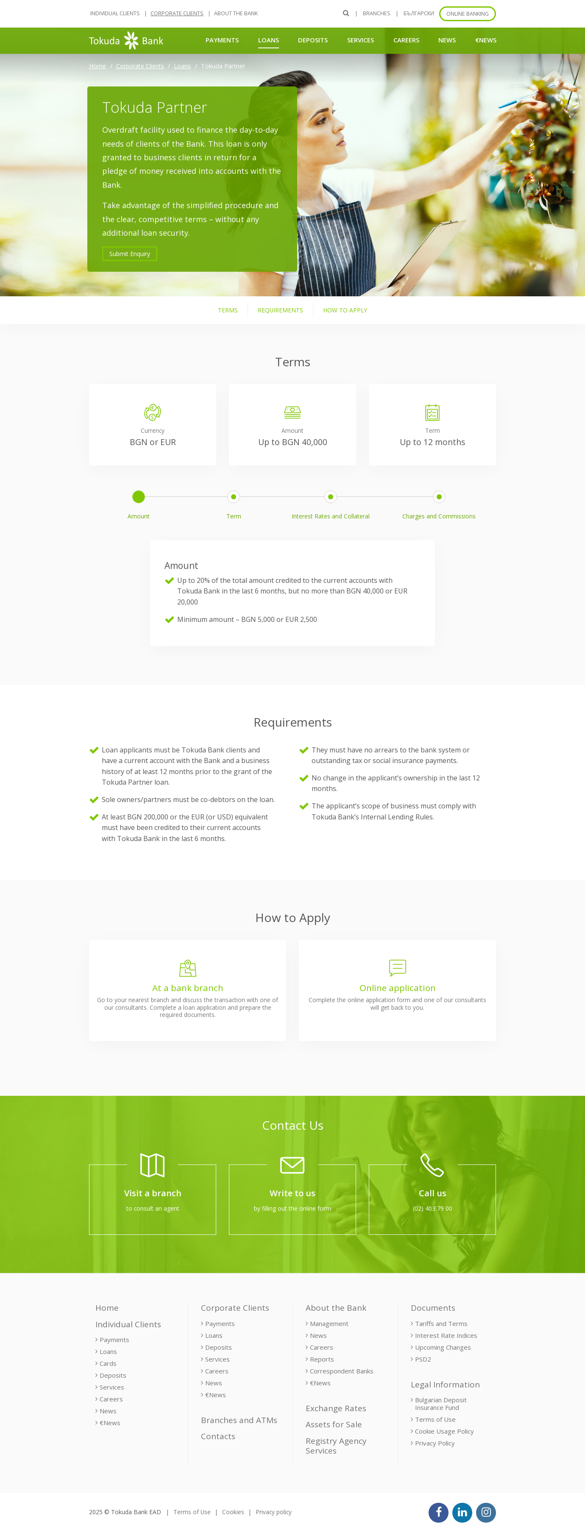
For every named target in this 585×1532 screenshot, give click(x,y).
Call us (432, 1193)
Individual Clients (115, 13)
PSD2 (423, 1359)
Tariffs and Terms (441, 1323)
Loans (268, 39)
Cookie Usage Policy (444, 1431)
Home (97, 66)
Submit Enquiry (129, 254)
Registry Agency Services (336, 1445)
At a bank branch (187, 988)
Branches (376, 13)
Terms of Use (435, 1419)
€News (485, 40)
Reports (322, 1359)
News (447, 40)
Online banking (467, 13)
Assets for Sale (334, 1424)
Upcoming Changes (443, 1347)
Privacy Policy (435, 1443)
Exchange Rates (336, 1408)
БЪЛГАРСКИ (419, 13)
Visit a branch (152, 1193)
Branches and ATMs (239, 1420)
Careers (406, 40)
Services (360, 40)
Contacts (218, 1436)
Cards (108, 1363)
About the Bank (236, 13)
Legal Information (445, 1384)
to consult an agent (152, 1208)
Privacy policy (274, 1512)
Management (329, 1323)
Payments (222, 40)
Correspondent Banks (341, 1371)
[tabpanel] (292, 571)
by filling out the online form (292, 1208)
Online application (397, 988)
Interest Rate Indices (446, 1335)
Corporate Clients (176, 13)
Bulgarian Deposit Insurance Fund (441, 1404)
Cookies (233, 1512)
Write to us (292, 1193)
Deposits (313, 40)
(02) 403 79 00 (432, 1208)
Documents (433, 1307)
